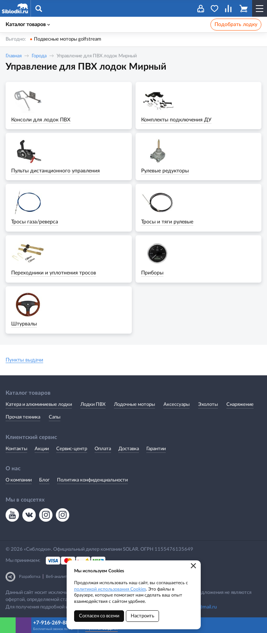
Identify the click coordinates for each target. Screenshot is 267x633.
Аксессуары (176, 404)
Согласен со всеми (99, 616)
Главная (14, 56)
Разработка (29, 577)
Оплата (103, 448)
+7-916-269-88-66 (54, 623)
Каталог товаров (28, 24)
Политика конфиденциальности (92, 480)
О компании (19, 480)
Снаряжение (240, 404)
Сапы (54, 417)
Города (39, 56)
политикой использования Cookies (110, 589)
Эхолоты (208, 404)
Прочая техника (23, 417)
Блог (44, 480)
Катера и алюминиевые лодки (39, 404)
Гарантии (156, 448)
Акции (42, 448)
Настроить (142, 616)
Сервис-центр (71, 448)
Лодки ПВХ (92, 404)
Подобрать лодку (235, 24)
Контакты (16, 448)
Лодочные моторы (134, 404)
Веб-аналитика (59, 577)
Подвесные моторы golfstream (67, 39)
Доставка (128, 448)
